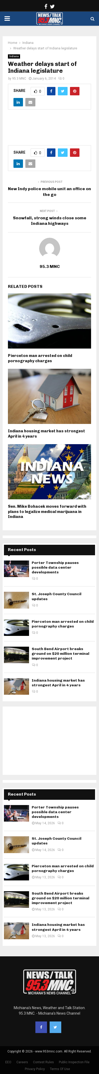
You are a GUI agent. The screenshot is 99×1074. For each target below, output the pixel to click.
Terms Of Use (60, 1069)
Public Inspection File (74, 1062)
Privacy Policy (35, 1069)
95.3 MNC (19, 78)
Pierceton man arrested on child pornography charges (40, 358)
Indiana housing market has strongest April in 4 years (58, 682)
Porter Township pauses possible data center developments (55, 567)
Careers (22, 1062)
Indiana (14, 56)
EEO (8, 1062)
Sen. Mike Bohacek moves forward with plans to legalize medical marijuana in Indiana (47, 511)
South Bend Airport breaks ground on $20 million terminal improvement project (60, 654)
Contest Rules (43, 1062)
